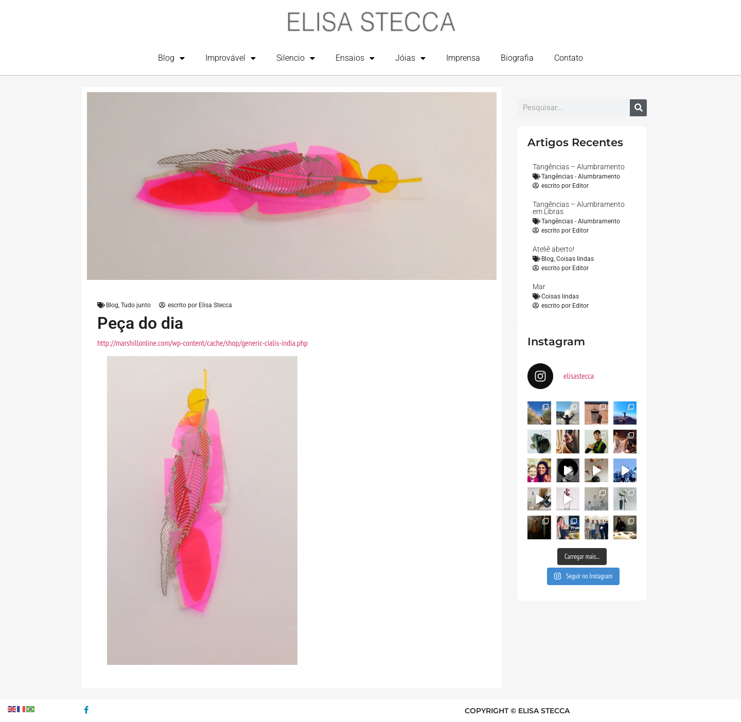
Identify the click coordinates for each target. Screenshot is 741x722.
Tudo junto (136, 305)
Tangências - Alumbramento (580, 176)
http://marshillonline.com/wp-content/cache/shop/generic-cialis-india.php (202, 343)
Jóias (410, 58)
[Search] (638, 107)
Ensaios (355, 58)
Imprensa (463, 58)
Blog (171, 58)
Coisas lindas (575, 258)
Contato (568, 58)
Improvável (230, 58)
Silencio (295, 58)
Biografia (517, 58)
